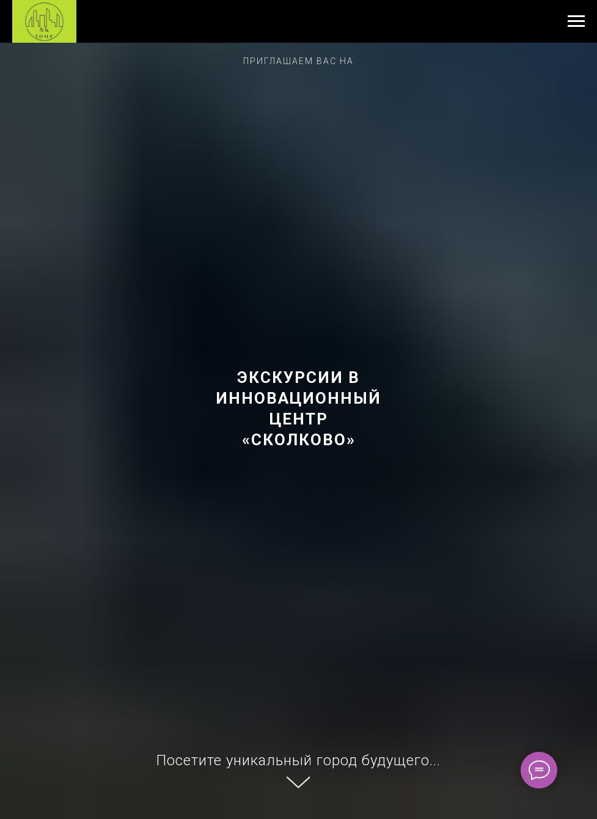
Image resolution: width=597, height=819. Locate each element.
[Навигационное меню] (576, 21)
